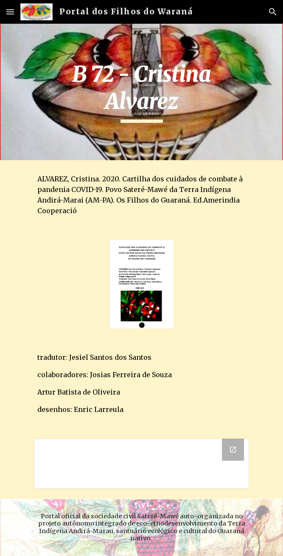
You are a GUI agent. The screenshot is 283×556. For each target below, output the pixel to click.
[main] (141, 92)
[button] (10, 11)
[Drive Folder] (141, 464)
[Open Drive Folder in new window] (233, 450)
